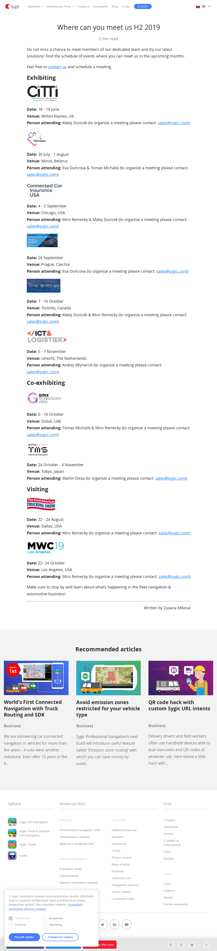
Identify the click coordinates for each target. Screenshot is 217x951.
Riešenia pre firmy (59, 6)
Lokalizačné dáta (123, 898)
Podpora (83, 6)
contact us (57, 66)
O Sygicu (169, 820)
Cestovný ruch (121, 878)
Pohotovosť (119, 843)
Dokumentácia (69, 875)
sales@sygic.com (173, 122)
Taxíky (116, 850)
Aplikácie (34, 6)
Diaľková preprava (124, 830)
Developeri (100, 6)
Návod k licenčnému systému (79, 882)
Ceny (167, 883)
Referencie (171, 827)
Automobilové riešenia (74, 837)
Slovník (168, 897)
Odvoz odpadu (121, 892)
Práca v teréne (121, 857)
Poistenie (118, 871)
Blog (115, 6)
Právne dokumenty (176, 904)
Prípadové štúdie (71, 869)
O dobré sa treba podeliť (172, 843)
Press (167, 851)
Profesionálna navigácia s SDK (80, 830)
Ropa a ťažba (121, 864)
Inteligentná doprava (125, 885)
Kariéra (168, 833)
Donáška (117, 837)
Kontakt (168, 858)
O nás (126, 6)
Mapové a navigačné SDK (77, 843)
